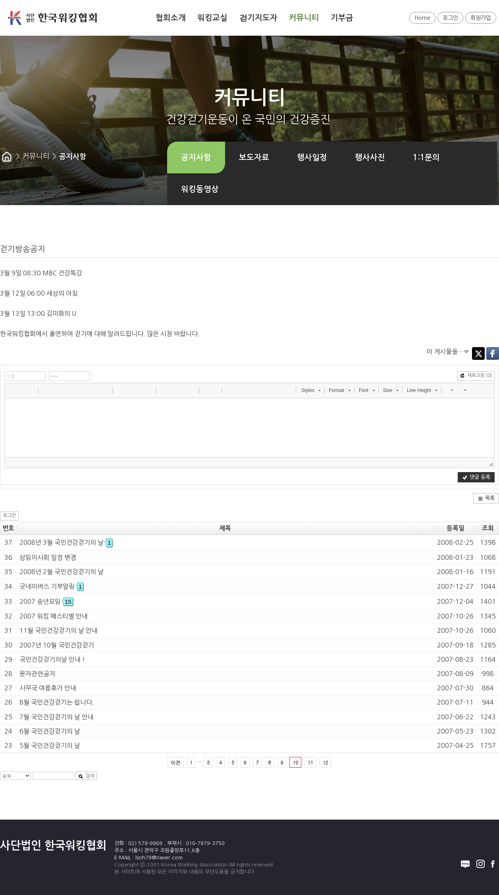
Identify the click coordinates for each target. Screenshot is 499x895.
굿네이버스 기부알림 (51, 586)
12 (325, 762)
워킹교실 (212, 18)
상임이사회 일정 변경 (47, 557)
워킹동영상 (200, 189)
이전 (175, 762)
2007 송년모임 (46, 601)
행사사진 (370, 157)
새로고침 (476, 375)
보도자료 (254, 157)
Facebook (492, 353)
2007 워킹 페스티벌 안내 (53, 616)
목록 (486, 498)
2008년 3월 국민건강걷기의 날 (65, 542)
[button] (11, 390)
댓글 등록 (476, 477)
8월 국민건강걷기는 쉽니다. (56, 702)
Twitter (478, 353)
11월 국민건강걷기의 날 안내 (58, 630)
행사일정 (312, 157)
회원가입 (480, 18)
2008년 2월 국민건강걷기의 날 (61, 571)
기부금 (342, 18)
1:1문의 (426, 157)
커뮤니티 (304, 18)
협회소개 (171, 18)
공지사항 (196, 157)
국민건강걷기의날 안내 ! (52, 659)
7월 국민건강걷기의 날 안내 (56, 717)
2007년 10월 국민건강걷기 (56, 645)
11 (310, 762)
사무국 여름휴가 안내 (47, 688)
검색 (86, 776)
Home (422, 18)
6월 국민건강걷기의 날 (49, 731)
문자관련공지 (37, 673)
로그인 (450, 18)
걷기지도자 (258, 18)
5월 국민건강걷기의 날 (49, 745)
